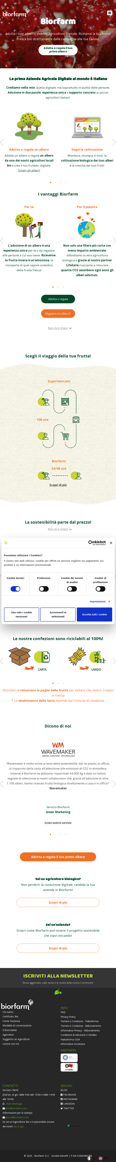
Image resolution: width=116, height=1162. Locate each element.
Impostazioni (98, 601)
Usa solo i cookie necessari (21, 614)
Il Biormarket (10, 1030)
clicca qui (18, 1126)
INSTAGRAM (69, 1099)
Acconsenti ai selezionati (58, 614)
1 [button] (50, 182)
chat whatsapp (13, 1103)
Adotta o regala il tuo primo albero (58, 50)
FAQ (63, 1012)
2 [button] (55, 182)
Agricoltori (8, 1034)
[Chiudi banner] (111, 543)
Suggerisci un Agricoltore (16, 1039)
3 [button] (60, 182)
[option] (29, 141)
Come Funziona (11, 1021)
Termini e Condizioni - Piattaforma (80, 1021)
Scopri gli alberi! (29, 170)
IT (94, 1158)
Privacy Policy (68, 1016)
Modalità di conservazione (17, 1025)
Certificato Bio (10, 1016)
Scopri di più (58, 902)
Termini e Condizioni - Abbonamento (81, 1025)
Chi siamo (8, 1012)
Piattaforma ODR (70, 1039)
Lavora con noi (11, 1043)
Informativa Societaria (73, 1044)
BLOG (64, 1090)
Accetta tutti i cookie (94, 614)
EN (106, 1158)
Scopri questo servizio (58, 822)
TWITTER (67, 1108)
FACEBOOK (68, 1094)
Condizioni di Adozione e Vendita (78, 1034)
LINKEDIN (68, 1103)
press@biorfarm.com (17, 1117)
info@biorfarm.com (16, 1108)
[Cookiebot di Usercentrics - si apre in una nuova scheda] (91, 542)
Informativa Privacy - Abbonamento (80, 1030)
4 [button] (65, 182)
